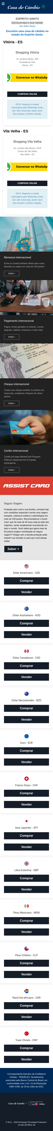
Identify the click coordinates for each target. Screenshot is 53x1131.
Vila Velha (24, 26)
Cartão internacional (16, 450)
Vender (26, 592)
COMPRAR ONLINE (27, 94)
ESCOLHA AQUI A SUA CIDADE (27, 23)
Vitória (32, 26)
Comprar (26, 580)
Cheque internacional (16, 384)
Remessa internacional (17, 257)
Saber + (13, 549)
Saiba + (11, 273)
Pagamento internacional (19, 320)
